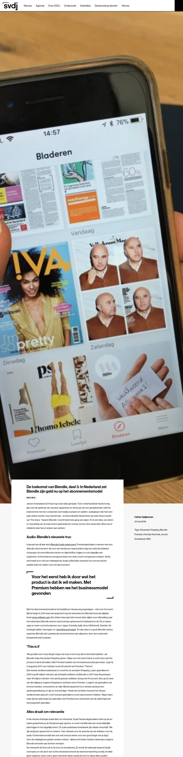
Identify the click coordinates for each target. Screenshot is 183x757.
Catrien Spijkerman (143, 517)
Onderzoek (70, 5)
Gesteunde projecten (106, 5)
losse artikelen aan (41, 617)
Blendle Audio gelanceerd (63, 544)
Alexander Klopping (149, 529)
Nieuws (28, 5)
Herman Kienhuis (152, 534)
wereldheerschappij (66, 629)
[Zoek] (170, 5)
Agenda (40, 5)
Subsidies (85, 5)
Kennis (125, 5)
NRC (148, 538)
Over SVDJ (54, 5)
